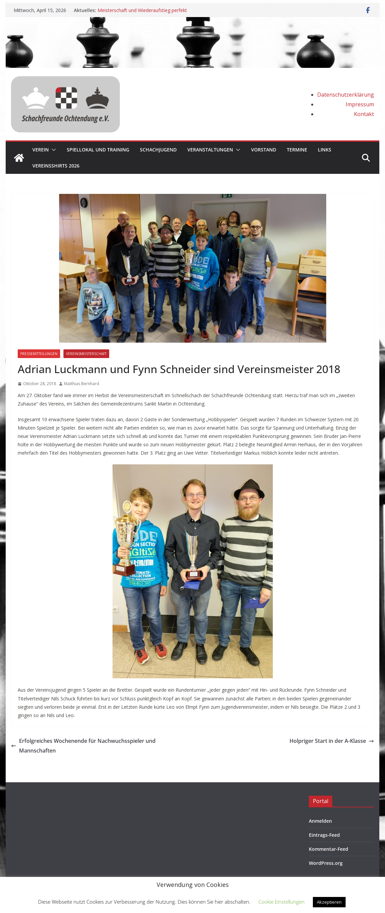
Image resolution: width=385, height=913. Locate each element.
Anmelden (320, 821)
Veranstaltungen (210, 149)
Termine (297, 149)
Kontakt (364, 114)
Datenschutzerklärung (345, 94)
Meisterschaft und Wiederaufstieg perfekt (142, 10)
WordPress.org (326, 863)
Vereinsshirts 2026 (55, 165)
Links (324, 149)
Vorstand (263, 149)
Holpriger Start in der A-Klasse (332, 741)
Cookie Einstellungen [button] (281, 901)
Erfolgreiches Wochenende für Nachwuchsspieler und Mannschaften (83, 745)
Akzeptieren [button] (329, 902)
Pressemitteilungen (38, 353)
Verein (40, 149)
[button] (52, 149)
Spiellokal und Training (98, 149)
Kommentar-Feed (328, 849)
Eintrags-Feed (324, 835)
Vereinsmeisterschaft (86, 353)
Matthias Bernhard (81, 383)
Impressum (360, 104)
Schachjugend (158, 149)
